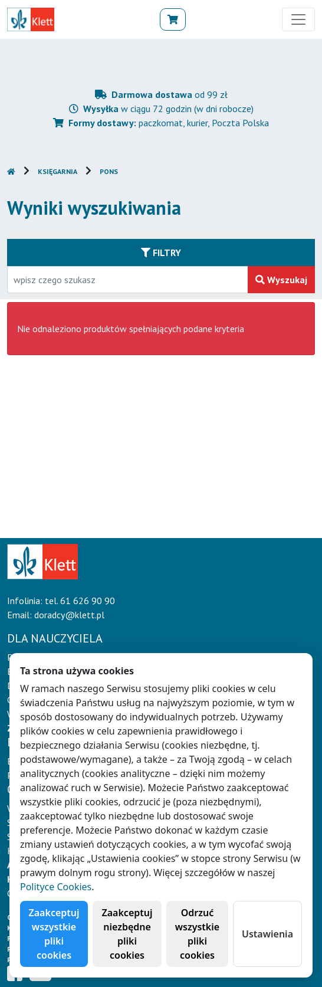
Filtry (161, 252)
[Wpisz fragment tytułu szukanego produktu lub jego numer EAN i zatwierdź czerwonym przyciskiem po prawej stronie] (127, 279)
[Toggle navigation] (298, 19)
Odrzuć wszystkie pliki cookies (197, 934)
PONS (109, 171)
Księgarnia (57, 171)
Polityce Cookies (55, 886)
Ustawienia (267, 933)
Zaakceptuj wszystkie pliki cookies (54, 934)
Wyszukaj (281, 280)
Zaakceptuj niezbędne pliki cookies (127, 934)
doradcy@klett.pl (69, 615)
